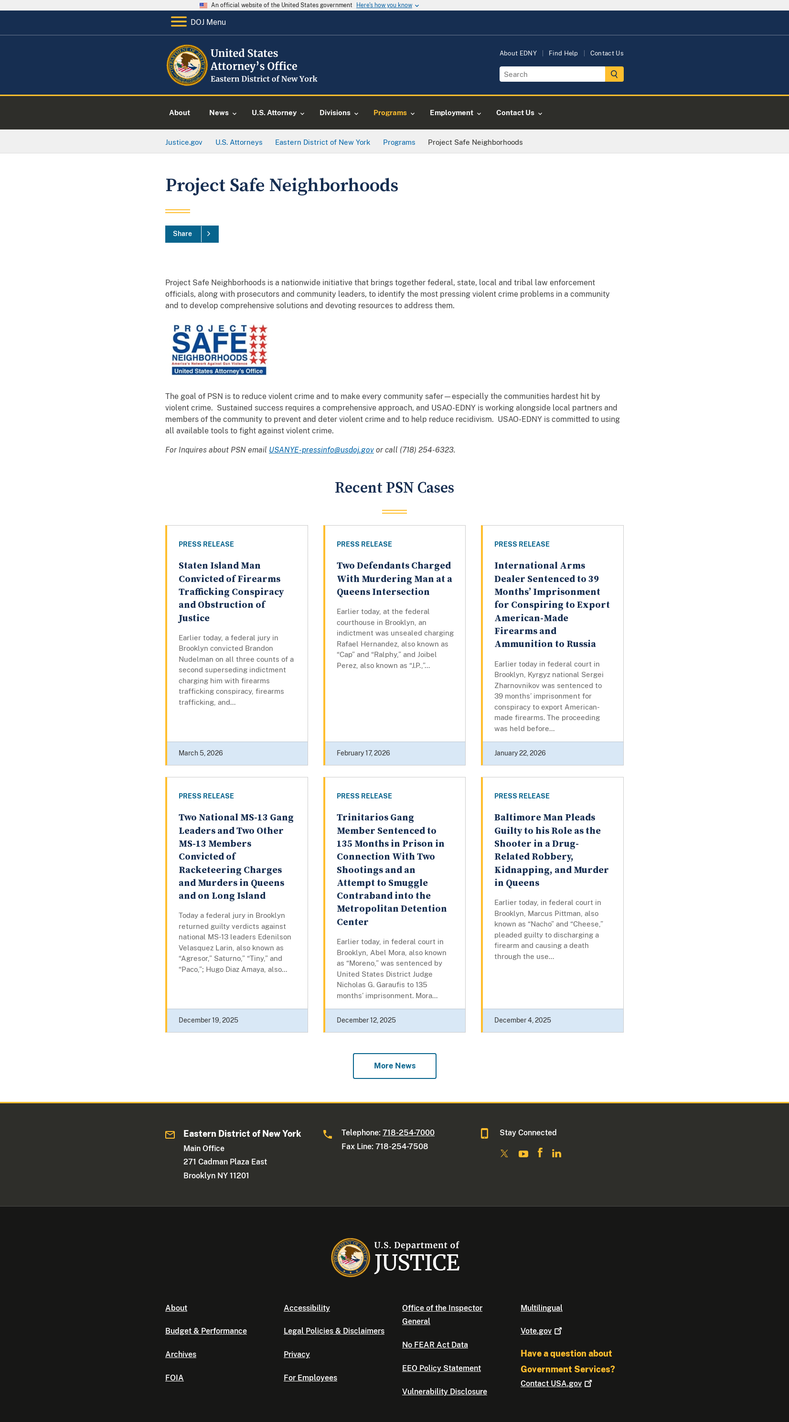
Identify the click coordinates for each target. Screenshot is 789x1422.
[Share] (192, 234)
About (176, 1308)
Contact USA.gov (557, 1383)
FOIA (174, 1377)
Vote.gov (542, 1331)
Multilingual (542, 1308)
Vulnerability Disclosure (444, 1391)
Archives (180, 1354)
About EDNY (518, 53)
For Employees (310, 1377)
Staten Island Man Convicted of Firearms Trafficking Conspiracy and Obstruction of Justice (231, 592)
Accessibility (307, 1308)
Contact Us (607, 53)
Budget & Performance (206, 1331)
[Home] (242, 83)
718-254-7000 (409, 1132)
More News (395, 1065)
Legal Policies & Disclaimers (334, 1331)
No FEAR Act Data (435, 1344)
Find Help (563, 53)
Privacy (297, 1354)
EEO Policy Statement (441, 1368)
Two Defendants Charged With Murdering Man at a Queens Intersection (394, 579)
